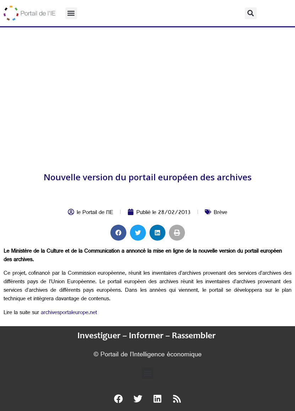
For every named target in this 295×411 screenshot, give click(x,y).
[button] (71, 13)
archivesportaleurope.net (69, 313)
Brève (220, 213)
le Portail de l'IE (95, 213)
